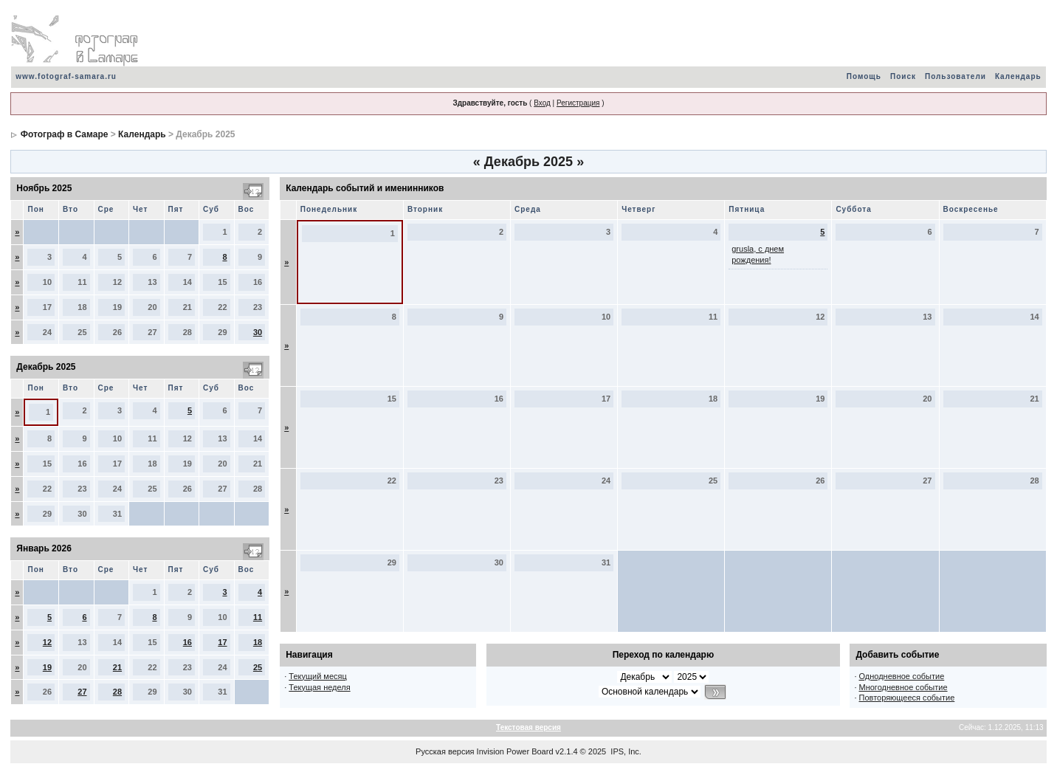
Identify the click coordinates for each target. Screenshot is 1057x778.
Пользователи (955, 76)
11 (257, 617)
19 (47, 667)
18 (257, 642)
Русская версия (445, 751)
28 (117, 691)
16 (187, 642)
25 (257, 667)
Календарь (1018, 76)
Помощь (864, 76)
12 (47, 642)
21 (117, 667)
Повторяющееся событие (907, 697)
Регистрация (578, 103)
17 (222, 642)
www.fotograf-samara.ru (66, 76)
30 (257, 332)
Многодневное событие (903, 687)
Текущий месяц (318, 676)
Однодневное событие (902, 676)
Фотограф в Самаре (65, 134)
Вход (542, 103)
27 (82, 691)
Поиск (903, 76)
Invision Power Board (515, 751)
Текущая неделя (319, 687)
